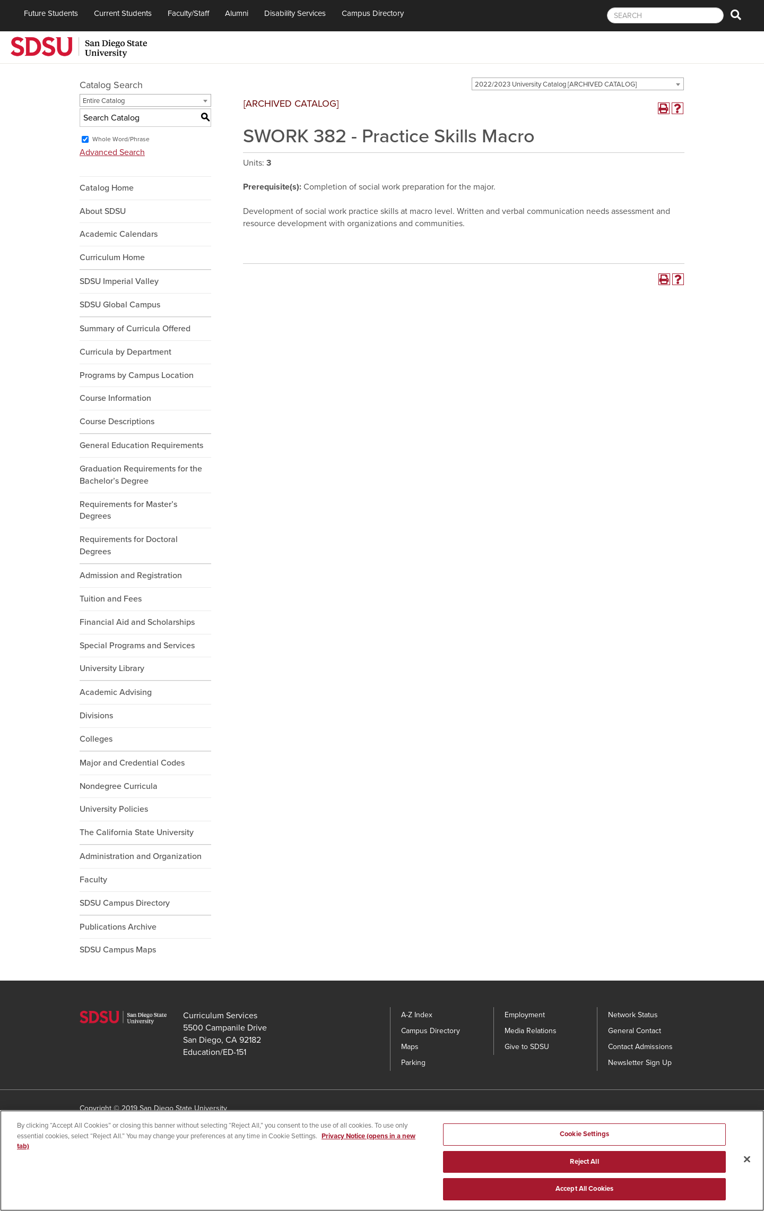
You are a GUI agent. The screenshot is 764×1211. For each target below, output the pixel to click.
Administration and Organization (141, 856)
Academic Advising (116, 692)
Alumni (236, 13)
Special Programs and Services (137, 645)
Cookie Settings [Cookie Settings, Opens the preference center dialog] (584, 1137)
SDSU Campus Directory (125, 903)
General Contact (634, 1030)
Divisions (96, 715)
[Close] (747, 1163)
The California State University (137, 832)
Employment (525, 1014)
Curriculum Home (112, 257)
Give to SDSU (527, 1046)
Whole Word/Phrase (121, 139)
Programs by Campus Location (137, 375)
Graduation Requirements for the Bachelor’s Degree (141, 474)
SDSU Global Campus (120, 304)
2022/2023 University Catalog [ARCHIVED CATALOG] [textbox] (556, 84)
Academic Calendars (119, 234)
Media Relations (531, 1030)
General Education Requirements (141, 445)
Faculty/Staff (188, 13)
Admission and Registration (131, 575)
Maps (410, 1046)
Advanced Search (112, 152)
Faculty (93, 879)
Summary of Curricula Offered (135, 328)
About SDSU (103, 211)
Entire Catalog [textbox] (104, 101)
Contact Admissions (640, 1046)
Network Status (633, 1014)
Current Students (123, 13)
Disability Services (295, 13)
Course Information (115, 398)
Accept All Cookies (584, 1193)
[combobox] (578, 84)
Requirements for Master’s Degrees (128, 510)
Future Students (51, 13)
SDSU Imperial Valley (119, 281)
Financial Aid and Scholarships (137, 622)
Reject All (584, 1165)
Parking (413, 1062)
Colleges (96, 739)
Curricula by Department (125, 352)
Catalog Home (107, 188)
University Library (112, 668)
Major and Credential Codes (132, 763)
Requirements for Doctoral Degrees (129, 545)
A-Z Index (416, 1014)
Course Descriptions (117, 421)
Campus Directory (373, 13)
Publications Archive (118, 927)
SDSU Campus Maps (118, 949)
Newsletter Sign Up (640, 1062)
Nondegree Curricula (119, 786)
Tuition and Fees (111, 599)
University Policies (114, 809)
